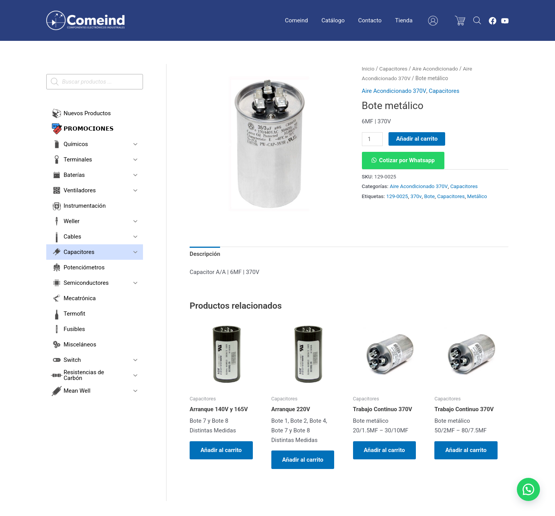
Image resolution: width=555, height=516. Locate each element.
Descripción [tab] (205, 253)
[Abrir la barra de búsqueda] (477, 20)
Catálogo (341, 20)
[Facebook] (492, 21)
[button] (403, 160)
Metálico (478, 196)
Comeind (307, 20)
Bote (429, 196)
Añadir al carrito (417, 138)
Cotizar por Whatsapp (407, 160)
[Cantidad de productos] (372, 139)
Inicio (368, 69)
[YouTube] (505, 21)
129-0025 (397, 196)
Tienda (408, 20)
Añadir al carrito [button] (222, 450)
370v (416, 196)
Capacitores (393, 69)
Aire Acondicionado (435, 69)
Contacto (376, 20)
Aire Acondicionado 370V (394, 90)
